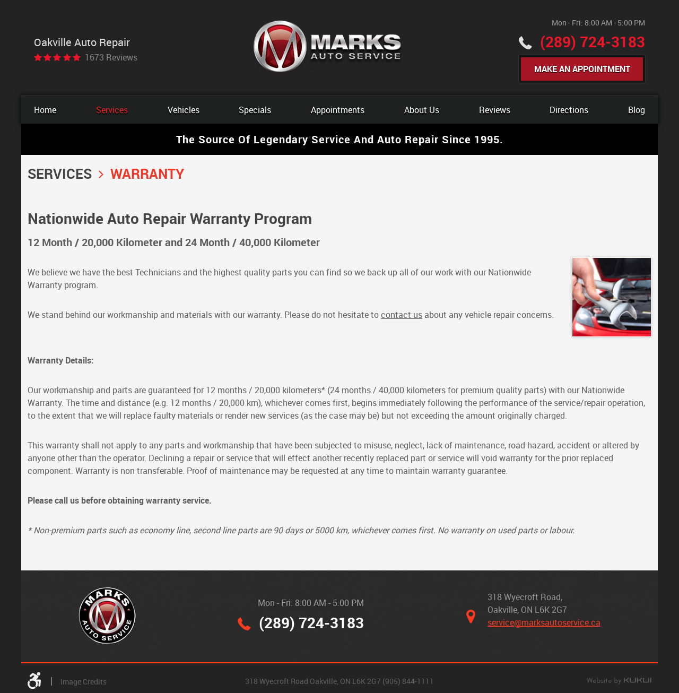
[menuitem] (45, 110)
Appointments (337, 110)
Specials (255, 110)
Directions (569, 110)
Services (112, 110)
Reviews (494, 110)
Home (45, 110)
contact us (401, 314)
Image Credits (83, 682)
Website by (619, 681)
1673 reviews (111, 57)
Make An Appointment (582, 69)
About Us (421, 110)
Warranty (147, 173)
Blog (636, 110)
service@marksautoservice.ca (544, 622)
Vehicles (183, 110)
